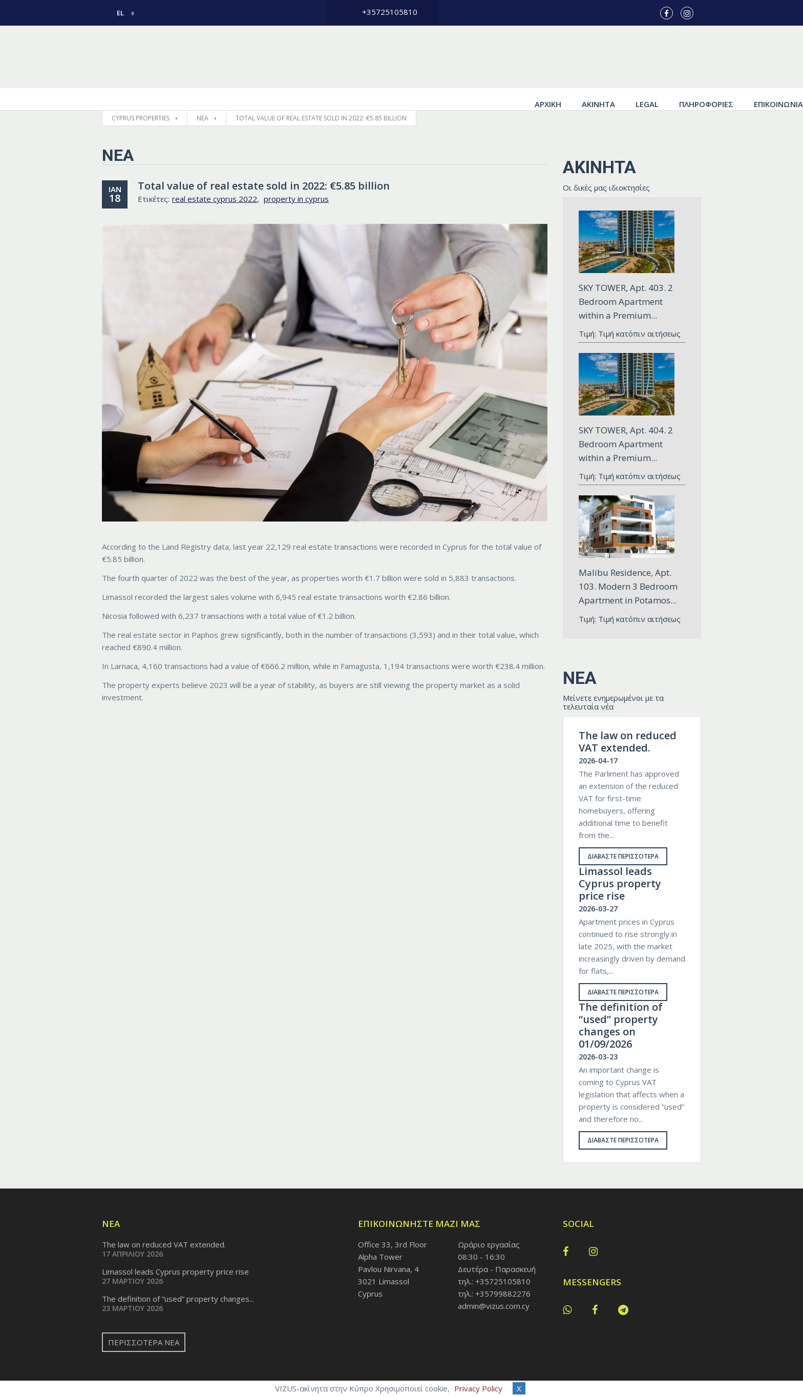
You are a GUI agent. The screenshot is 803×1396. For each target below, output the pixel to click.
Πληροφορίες (604, 57)
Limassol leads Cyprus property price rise (620, 861)
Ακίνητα (496, 57)
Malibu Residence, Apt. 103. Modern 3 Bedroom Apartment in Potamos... (628, 564)
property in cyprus (296, 177)
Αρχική (446, 57)
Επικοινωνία (676, 57)
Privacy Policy (478, 1388)
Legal (545, 57)
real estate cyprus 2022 (214, 177)
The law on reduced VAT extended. (628, 719)
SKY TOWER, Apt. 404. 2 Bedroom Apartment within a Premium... (626, 422)
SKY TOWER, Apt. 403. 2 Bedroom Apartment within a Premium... (626, 279)
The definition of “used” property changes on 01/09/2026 (621, 1003)
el (113, 12)
